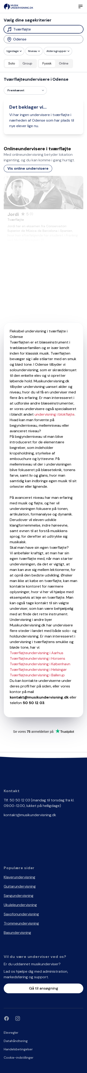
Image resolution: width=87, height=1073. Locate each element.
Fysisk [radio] (47, 63)
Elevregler (11, 1032)
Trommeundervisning (21, 923)
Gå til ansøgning (43, 988)
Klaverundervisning (19, 877)
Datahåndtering (16, 1041)
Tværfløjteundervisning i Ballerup (37, 675)
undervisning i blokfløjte (54, 414)
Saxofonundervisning (21, 914)
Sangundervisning (18, 895)
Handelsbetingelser (18, 1049)
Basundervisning (17, 932)
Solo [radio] (11, 63)
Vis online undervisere (27, 168)
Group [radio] (27, 63)
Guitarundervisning (20, 886)
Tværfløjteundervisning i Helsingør (38, 669)
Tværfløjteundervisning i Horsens (37, 658)
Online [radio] (63, 63)
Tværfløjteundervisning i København (40, 664)
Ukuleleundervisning (20, 904)
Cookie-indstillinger (18, 1057)
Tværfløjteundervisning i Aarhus (36, 652)
